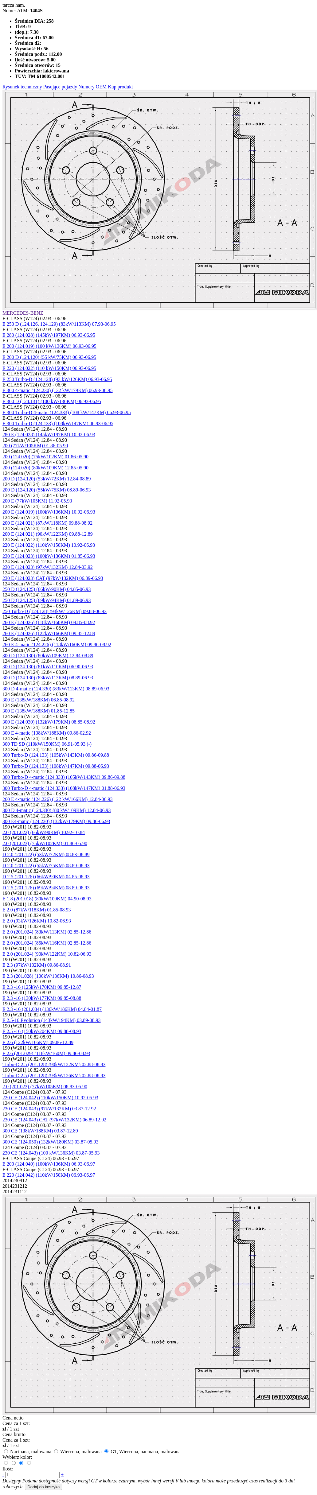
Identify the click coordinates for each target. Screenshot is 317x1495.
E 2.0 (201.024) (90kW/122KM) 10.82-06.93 (47, 954)
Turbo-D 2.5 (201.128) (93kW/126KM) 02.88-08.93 (53, 1075)
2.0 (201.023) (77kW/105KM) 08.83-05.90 (44, 1086)
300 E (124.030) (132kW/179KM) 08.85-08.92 (48, 721)
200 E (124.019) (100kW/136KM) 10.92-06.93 (48, 512)
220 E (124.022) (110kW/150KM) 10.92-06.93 (48, 545)
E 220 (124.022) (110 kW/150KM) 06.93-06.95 (49, 368)
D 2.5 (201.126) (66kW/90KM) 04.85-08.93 (46, 876)
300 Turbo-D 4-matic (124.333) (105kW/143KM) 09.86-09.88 (63, 777)
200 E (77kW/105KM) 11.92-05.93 (37, 500)
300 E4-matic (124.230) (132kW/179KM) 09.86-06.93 (56, 821)
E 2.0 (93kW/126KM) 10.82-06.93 (36, 920)
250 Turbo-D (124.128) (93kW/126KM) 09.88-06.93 (54, 611)
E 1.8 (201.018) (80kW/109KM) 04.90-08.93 (47, 898)
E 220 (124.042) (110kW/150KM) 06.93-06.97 (48, 1175)
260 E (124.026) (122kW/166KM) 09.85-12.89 (48, 633)
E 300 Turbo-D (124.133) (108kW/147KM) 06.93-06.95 (57, 423)
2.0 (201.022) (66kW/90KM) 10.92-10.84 (43, 832)
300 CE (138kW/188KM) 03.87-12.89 (40, 1130)
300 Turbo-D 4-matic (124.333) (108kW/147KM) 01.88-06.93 (63, 788)
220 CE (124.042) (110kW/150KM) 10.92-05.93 (50, 1097)
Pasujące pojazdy (60, 86)
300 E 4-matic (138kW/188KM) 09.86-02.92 (46, 733)
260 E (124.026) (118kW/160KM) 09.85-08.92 (48, 622)
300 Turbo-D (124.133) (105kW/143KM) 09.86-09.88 (55, 755)
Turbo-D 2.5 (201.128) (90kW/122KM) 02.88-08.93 (53, 1064)
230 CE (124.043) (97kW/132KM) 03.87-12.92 (49, 1108)
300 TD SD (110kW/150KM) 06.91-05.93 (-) (47, 744)
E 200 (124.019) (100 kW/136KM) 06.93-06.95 (49, 346)
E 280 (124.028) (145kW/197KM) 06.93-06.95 (48, 335)
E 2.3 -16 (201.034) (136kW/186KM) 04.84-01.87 (52, 1009)
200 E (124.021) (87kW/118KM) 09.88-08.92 (47, 523)
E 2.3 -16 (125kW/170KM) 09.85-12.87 (41, 987)
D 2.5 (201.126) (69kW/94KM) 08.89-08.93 (46, 887)
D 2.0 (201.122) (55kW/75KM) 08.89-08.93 (46, 865)
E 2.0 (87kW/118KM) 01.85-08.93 (36, 909)
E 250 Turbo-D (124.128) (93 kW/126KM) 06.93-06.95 (57, 379)
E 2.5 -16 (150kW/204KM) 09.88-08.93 (41, 1031)
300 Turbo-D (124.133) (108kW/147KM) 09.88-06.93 (55, 766)
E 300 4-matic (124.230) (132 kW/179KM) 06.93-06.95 (57, 390)
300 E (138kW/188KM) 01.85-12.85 (38, 710)
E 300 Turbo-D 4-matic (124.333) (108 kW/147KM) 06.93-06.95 (66, 412)
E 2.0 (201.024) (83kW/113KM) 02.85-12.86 (46, 931)
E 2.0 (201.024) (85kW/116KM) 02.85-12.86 (46, 943)
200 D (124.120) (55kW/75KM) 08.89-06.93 (46, 489)
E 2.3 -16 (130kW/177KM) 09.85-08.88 (41, 998)
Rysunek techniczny (22, 86)
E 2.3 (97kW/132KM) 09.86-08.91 (36, 965)
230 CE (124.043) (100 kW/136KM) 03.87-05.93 (51, 1152)
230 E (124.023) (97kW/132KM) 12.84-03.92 (47, 567)
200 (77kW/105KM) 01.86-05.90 (35, 445)
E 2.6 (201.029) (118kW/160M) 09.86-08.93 (46, 1053)
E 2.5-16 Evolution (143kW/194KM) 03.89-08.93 (51, 1020)
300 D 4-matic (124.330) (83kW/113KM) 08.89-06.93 (55, 688)
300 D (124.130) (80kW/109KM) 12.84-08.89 (47, 655)
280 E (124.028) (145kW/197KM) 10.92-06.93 (48, 434)
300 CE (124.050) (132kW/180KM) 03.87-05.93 (50, 1141)
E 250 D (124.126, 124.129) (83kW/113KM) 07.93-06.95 (59, 324)
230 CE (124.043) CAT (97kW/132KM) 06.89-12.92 (54, 1119)
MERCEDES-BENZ (22, 313)
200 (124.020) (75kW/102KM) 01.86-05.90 (45, 456)
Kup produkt (120, 86)
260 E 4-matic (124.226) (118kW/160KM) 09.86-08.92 (56, 644)
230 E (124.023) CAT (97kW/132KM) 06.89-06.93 (52, 578)
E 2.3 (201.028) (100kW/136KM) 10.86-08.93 (48, 976)
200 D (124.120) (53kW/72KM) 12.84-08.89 (46, 478)
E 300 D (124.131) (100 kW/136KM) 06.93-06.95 (51, 401)
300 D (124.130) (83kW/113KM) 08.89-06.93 (47, 677)
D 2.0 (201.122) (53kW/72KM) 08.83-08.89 (46, 854)
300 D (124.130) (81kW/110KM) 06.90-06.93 (47, 666)
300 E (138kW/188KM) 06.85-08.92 (38, 699)
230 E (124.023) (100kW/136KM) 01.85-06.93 (48, 556)
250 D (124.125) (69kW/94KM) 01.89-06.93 (46, 600)
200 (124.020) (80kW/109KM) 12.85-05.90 (45, 467)
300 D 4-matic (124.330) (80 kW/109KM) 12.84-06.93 (56, 810)
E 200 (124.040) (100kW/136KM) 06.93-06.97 (48, 1164)
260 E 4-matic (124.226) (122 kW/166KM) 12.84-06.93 (57, 799)
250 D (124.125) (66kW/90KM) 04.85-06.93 (46, 589)
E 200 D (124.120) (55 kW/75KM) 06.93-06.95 (49, 357)
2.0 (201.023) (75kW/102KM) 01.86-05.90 (44, 843)
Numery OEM (92, 86)
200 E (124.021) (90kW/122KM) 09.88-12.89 (47, 534)
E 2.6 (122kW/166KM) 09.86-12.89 (37, 1042)
